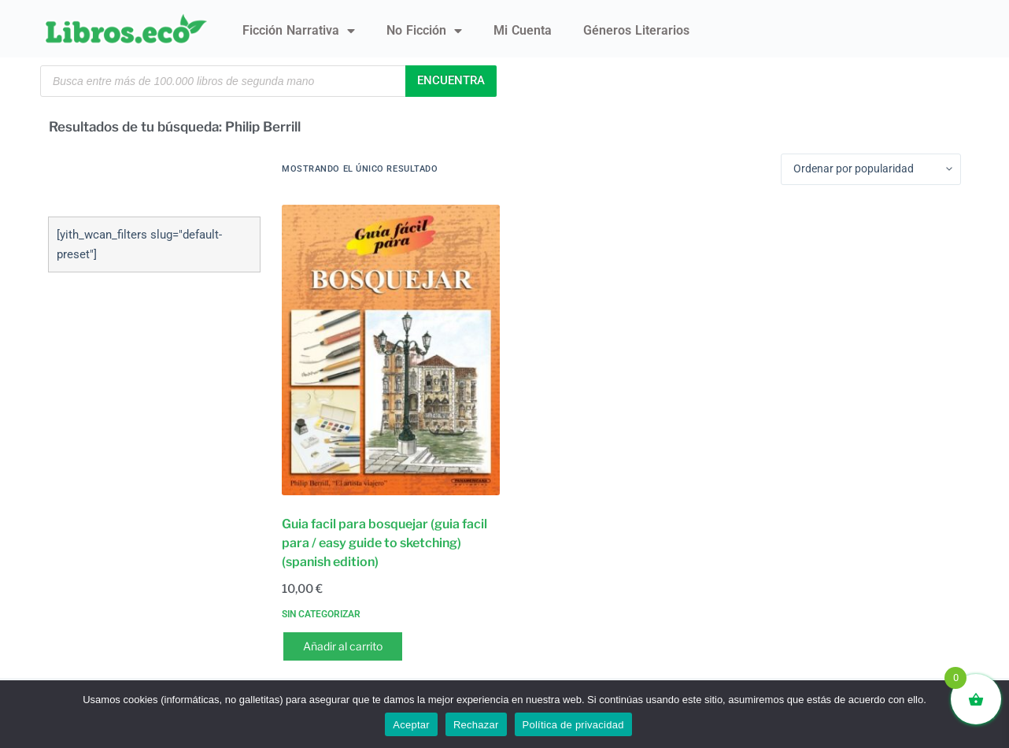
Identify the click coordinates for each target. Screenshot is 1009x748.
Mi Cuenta (522, 30)
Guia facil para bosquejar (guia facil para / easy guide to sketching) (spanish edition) (384, 543)
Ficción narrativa (298, 31)
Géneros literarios (636, 30)
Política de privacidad (573, 725)
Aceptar (411, 725)
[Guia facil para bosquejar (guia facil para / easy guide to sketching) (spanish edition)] (391, 350)
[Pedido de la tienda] (871, 169)
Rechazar (476, 725)
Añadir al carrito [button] (343, 646)
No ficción (424, 31)
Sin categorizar (321, 614)
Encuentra (451, 80)
